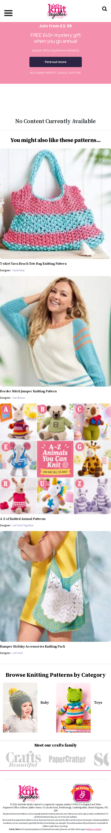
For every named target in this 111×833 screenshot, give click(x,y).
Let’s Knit (17, 653)
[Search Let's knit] (104, 14)
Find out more (55, 62)
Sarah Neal (18, 270)
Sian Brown (18, 398)
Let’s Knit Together (23, 525)
